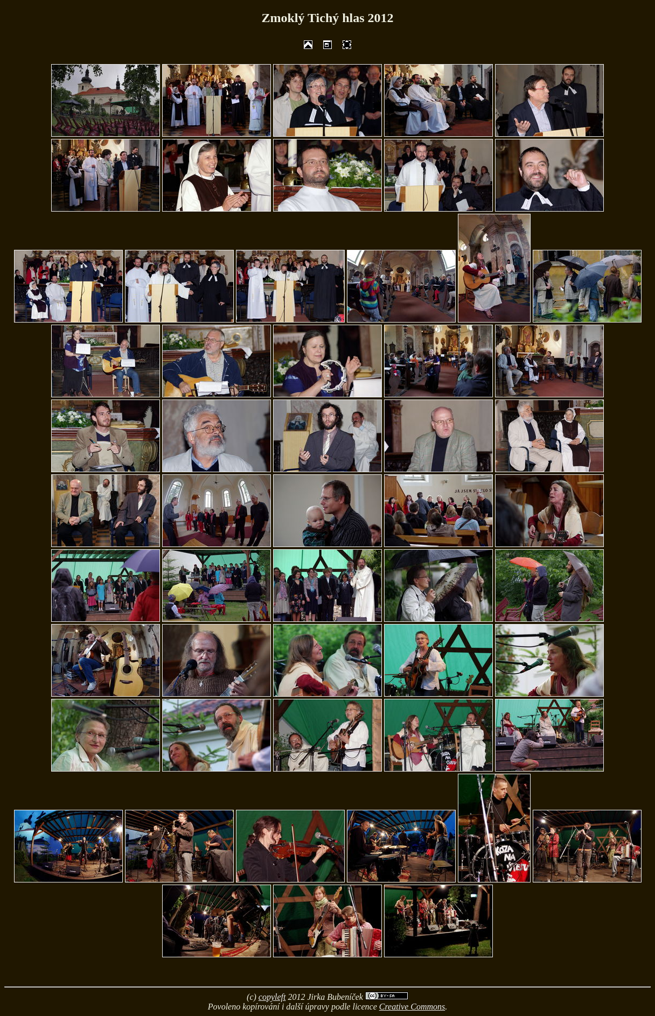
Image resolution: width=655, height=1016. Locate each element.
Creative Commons (412, 1006)
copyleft (272, 996)
